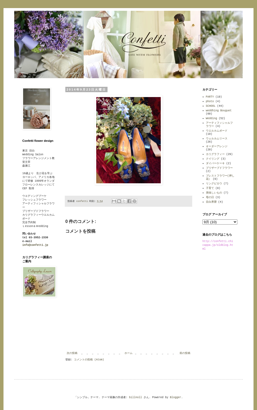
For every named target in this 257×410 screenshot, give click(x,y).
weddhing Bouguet (219, 110)
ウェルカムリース (216, 138)
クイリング (212, 158)
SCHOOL (211, 106)
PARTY (210, 96)
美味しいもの (214, 192)
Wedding (211, 118)
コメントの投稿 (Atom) (89, 359)
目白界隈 (211, 202)
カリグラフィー (215, 154)
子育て (210, 188)
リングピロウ (214, 183)
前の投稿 (185, 353)
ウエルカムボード (216, 130)
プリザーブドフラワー (219, 168)
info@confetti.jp (35, 245)
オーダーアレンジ (216, 146)
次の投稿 (72, 353)
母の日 (210, 197)
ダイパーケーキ (215, 163)
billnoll (135, 397)
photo (210, 101)
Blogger (175, 397)
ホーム (128, 353)
